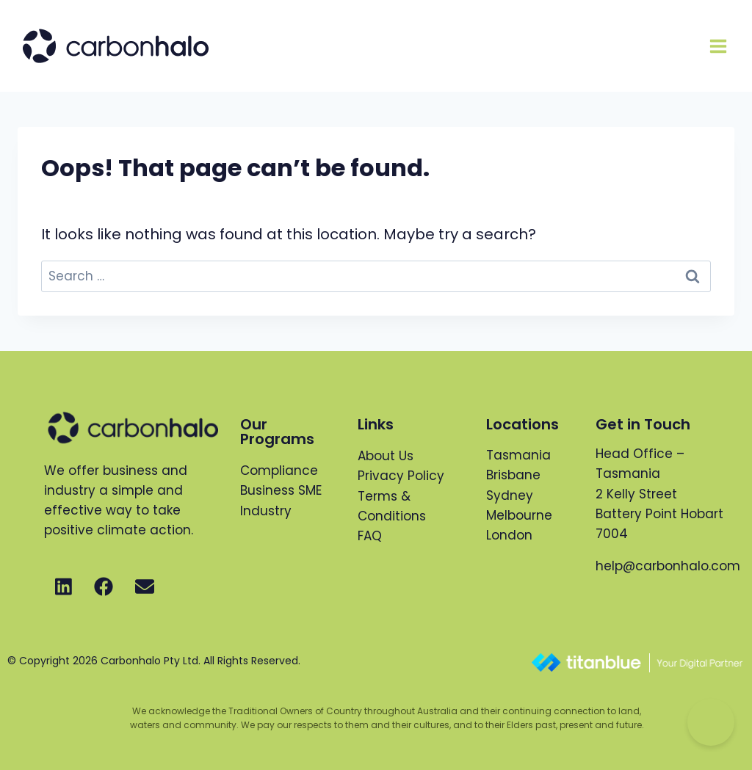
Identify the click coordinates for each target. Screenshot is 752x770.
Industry (266, 511)
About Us (385, 456)
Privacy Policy (401, 475)
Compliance (279, 470)
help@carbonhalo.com (668, 566)
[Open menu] (718, 45)
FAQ (370, 536)
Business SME (281, 490)
